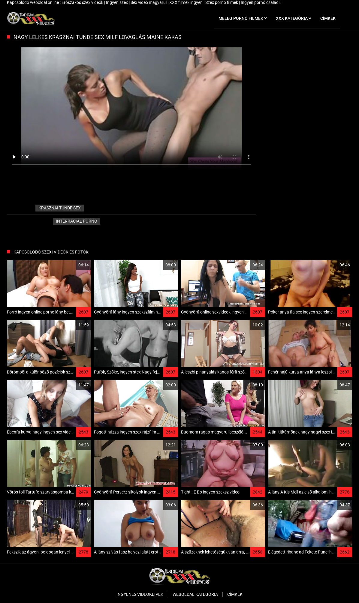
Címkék (235, 594)
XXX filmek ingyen (186, 2)
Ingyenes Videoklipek (139, 594)
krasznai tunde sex (59, 208)
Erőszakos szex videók (83, 2)
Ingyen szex (117, 2)
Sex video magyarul (149, 2)
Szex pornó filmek (222, 2)
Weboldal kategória (195, 594)
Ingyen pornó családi (260, 2)
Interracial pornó (76, 221)
